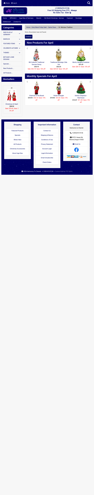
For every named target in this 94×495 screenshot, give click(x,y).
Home (7, 3)
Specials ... (6, 64)
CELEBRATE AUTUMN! (11, 48)
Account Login (47, 149)
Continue (29, 36)
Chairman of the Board (36, 95)
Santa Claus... (52, 27)
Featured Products (17, 131)
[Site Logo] (16, 11)
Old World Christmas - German (54, 18)
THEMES (11, 52)
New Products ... (8, 68)
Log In (14, 3)
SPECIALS (13, 18)
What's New (17, 140)
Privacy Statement (47, 144)
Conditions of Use (47, 140)
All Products (17, 144)
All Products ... (8, 73)
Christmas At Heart (12, 97)
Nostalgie (79, 18)
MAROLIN (11, 39)
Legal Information (47, 153)
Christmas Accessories (17, 149)
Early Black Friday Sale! (39, 27)
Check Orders (47, 162)
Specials (17, 135)
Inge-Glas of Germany (26, 18)
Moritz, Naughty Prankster (81, 62)
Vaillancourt (7, 22)
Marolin (38, 18)
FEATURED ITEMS (11, 43)
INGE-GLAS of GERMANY (11, 33)
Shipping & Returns (47, 135)
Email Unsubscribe (47, 158)
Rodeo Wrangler (59, 95)
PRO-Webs (69, 171)
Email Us (76, 144)
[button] (89, 3)
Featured (70, 18)
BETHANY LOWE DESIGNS (8, 58)
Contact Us (17, 22)
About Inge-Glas (17, 153)
